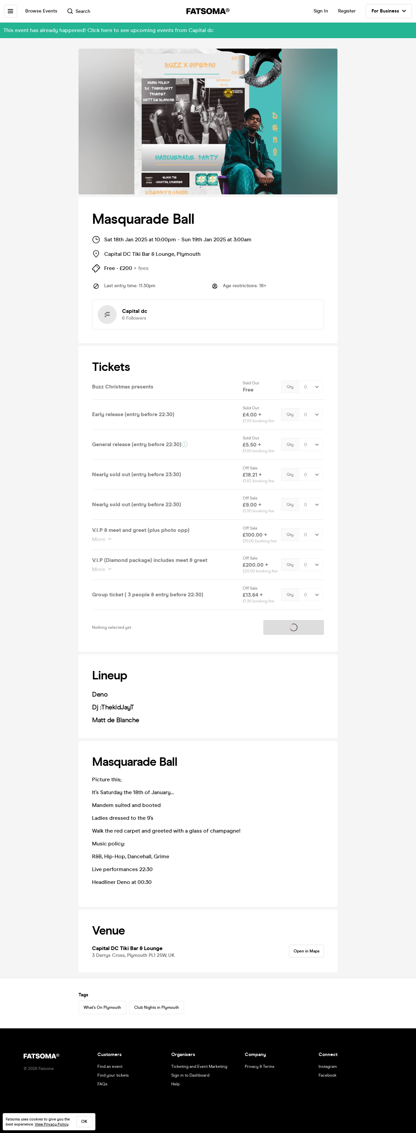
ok (84, 1121)
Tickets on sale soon (293, 627)
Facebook (327, 1075)
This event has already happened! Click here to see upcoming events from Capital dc (108, 30)
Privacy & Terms (259, 1066)
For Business (389, 11)
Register (347, 11)
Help (175, 1084)
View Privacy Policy (51, 1124)
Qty (290, 386)
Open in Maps (304, 952)
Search (81, 11)
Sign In (321, 11)
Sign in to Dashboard (190, 1075)
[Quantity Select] (311, 386)
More (99, 539)
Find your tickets (113, 1075)
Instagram (328, 1066)
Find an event (109, 1066)
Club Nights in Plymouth (156, 1008)
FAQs (102, 1084)
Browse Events (44, 11)
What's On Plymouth (102, 1008)
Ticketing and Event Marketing (199, 1066)
